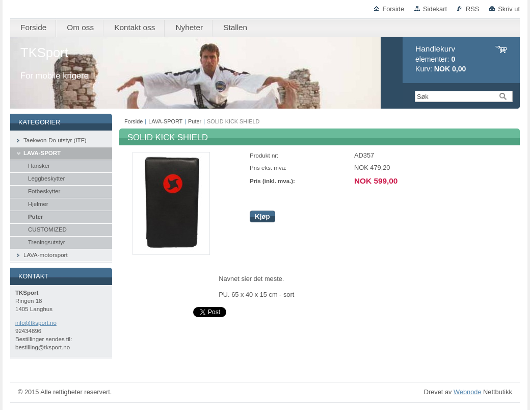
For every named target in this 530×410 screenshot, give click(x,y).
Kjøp (262, 216)
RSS (472, 9)
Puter (194, 121)
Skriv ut (509, 9)
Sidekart (435, 9)
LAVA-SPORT (165, 121)
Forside (393, 9)
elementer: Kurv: (440, 59)
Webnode (468, 392)
